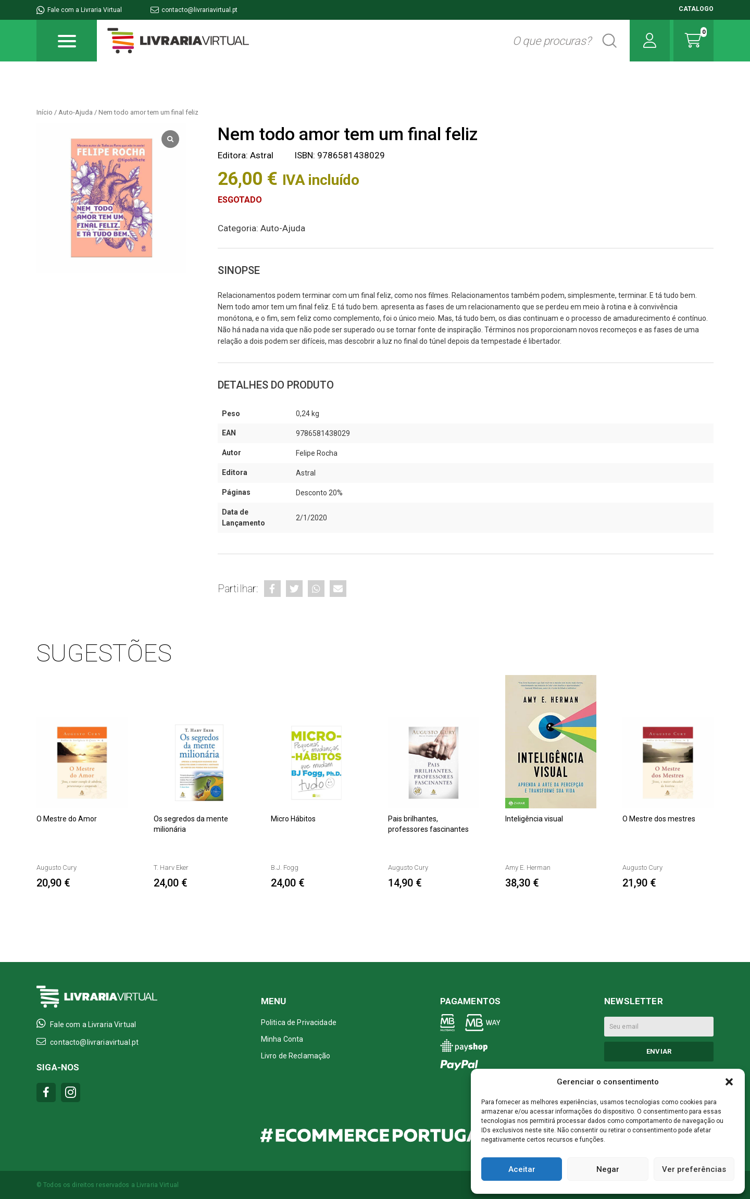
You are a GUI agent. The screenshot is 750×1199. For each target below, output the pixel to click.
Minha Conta (282, 1039)
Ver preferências (694, 1169)
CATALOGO (696, 9)
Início (44, 112)
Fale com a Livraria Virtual (79, 10)
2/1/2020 (311, 518)
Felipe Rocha (317, 453)
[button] (729, 1082)
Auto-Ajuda (75, 112)
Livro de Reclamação (296, 1056)
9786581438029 (323, 433)
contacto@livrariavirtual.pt (194, 10)
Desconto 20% (319, 493)
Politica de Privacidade (298, 1022)
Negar (607, 1169)
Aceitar (521, 1169)
